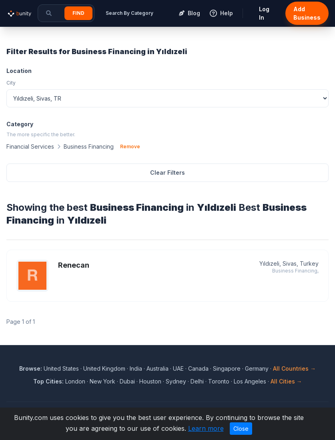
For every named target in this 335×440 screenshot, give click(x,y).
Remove (130, 146)
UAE (178, 368)
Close (241, 428)
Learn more (206, 428)
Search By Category (129, 13)
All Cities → (286, 381)
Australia (157, 368)
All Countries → (294, 368)
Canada (198, 368)
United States (61, 368)
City (11, 83)
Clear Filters (167, 172)
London (75, 381)
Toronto (218, 381)
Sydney (176, 381)
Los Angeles (250, 381)
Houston (150, 381)
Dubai (127, 381)
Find (78, 13)
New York (102, 381)
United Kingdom (104, 368)
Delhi (197, 381)
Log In (264, 13)
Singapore (227, 368)
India (136, 368)
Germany (257, 368)
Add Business (307, 13)
